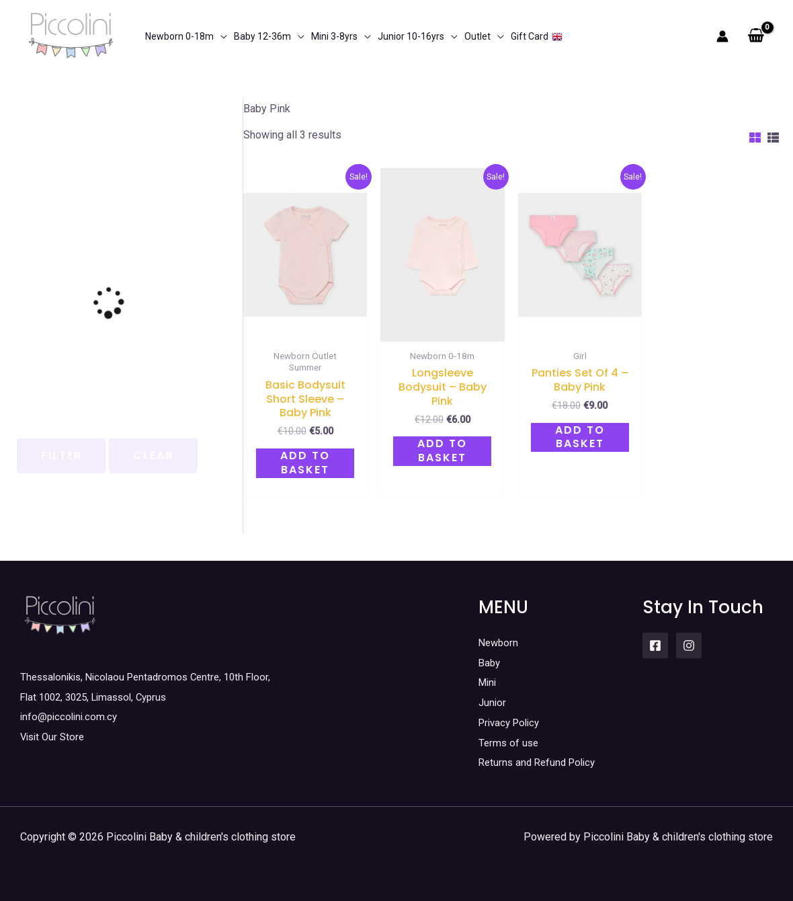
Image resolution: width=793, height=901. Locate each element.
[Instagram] (689, 645)
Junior (492, 702)
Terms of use (509, 742)
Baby (490, 662)
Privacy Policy (512, 722)
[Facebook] (655, 645)
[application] (220, 36)
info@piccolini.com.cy (71, 716)
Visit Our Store (54, 736)
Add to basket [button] (305, 462)
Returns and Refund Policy (540, 762)
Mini (488, 682)
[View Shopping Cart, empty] (755, 36)
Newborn (499, 642)
